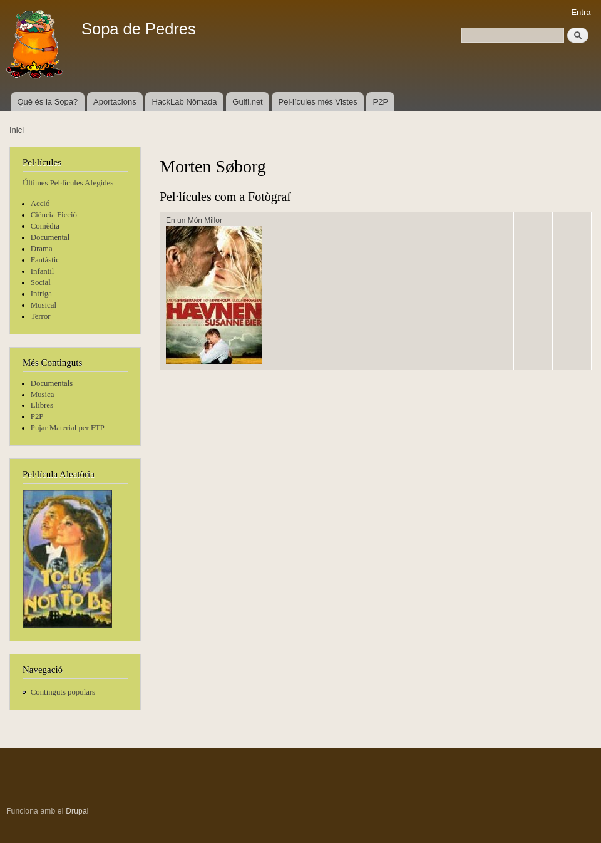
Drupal (77, 811)
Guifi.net (247, 101)
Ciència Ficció (54, 214)
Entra (580, 12)
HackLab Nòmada (184, 101)
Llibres (42, 405)
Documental (50, 237)
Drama (42, 248)
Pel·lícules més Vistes (318, 101)
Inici (16, 130)
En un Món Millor (194, 220)
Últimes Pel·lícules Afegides (68, 182)
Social (41, 282)
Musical (43, 305)
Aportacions (114, 101)
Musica (42, 394)
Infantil (42, 271)
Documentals (52, 383)
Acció (40, 203)
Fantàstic (45, 260)
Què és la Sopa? (47, 101)
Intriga (41, 293)
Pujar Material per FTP (68, 427)
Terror (41, 316)
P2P (381, 101)
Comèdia (45, 226)
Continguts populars (63, 692)
